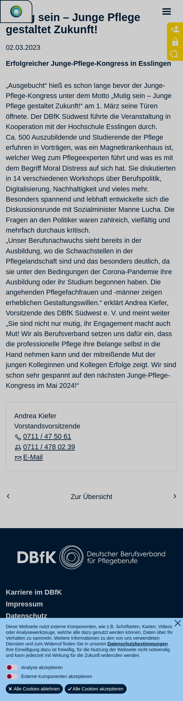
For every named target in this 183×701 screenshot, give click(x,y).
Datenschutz (26, 616)
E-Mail (33, 457)
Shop (14, 628)
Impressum (24, 604)
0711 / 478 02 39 (49, 447)
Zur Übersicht (91, 497)
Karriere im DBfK (34, 593)
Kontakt (19, 639)
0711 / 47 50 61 (47, 436)
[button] (166, 11)
